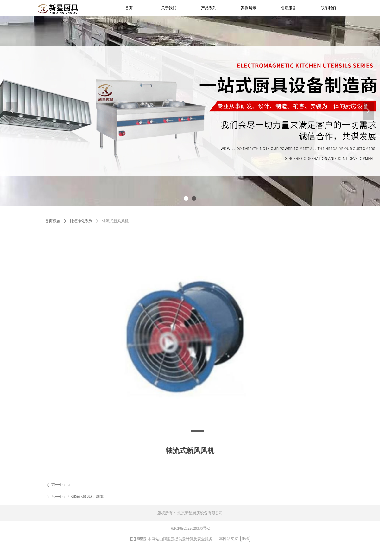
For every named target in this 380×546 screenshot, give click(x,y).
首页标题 (52, 221)
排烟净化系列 (81, 221)
